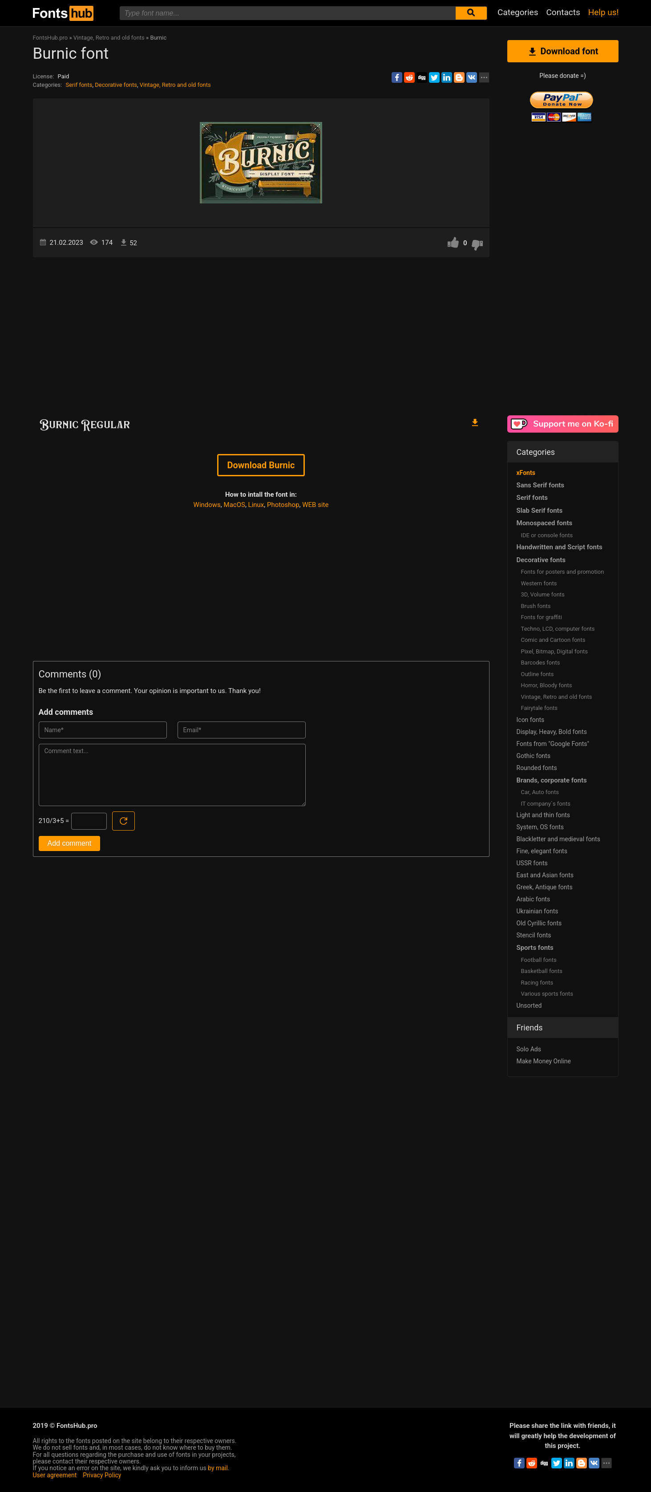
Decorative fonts (116, 84)
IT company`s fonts (545, 803)
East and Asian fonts (545, 875)
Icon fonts (531, 719)
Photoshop (283, 505)
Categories (517, 12)
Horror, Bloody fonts (546, 685)
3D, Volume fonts (543, 594)
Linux (256, 505)
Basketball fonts (541, 971)
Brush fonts (536, 606)
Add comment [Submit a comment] (70, 843)
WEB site (315, 505)
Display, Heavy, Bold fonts (552, 731)
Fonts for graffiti (541, 617)
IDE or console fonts (547, 535)
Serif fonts (78, 84)
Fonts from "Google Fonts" (553, 743)
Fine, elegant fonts (542, 851)
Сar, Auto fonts (540, 792)
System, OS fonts (540, 827)
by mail (218, 1468)
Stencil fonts (534, 935)
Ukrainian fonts (537, 911)
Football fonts (539, 960)
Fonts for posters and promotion (562, 571)
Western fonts (539, 583)
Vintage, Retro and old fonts (175, 84)
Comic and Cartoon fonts (553, 640)
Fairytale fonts (539, 708)
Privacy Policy (102, 1475)
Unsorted (529, 1005)
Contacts (563, 12)
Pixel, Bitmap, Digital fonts (554, 651)
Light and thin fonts (543, 815)
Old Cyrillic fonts (539, 923)
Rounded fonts (537, 767)
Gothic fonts (533, 755)
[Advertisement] (261, 333)
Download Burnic (261, 465)
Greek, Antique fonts (545, 887)
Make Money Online (544, 1061)
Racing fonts (537, 982)
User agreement (55, 1475)
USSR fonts (532, 863)
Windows (207, 505)
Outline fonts (537, 674)
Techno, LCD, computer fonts (558, 628)
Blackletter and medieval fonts (558, 839)
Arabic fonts (533, 899)
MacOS (234, 505)
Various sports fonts (547, 993)
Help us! (603, 12)
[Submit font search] (471, 13)
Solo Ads (529, 1049)
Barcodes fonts (540, 662)
